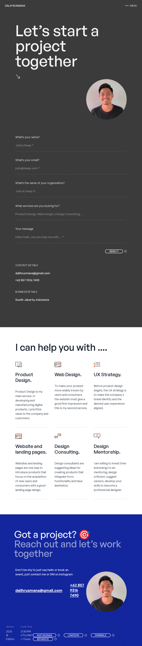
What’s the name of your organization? (40, 183)
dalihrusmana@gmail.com (32, 273)
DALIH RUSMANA (15, 5)
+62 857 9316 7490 (27, 280)
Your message (24, 228)
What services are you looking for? (37, 206)
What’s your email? (27, 160)
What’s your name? (27, 137)
